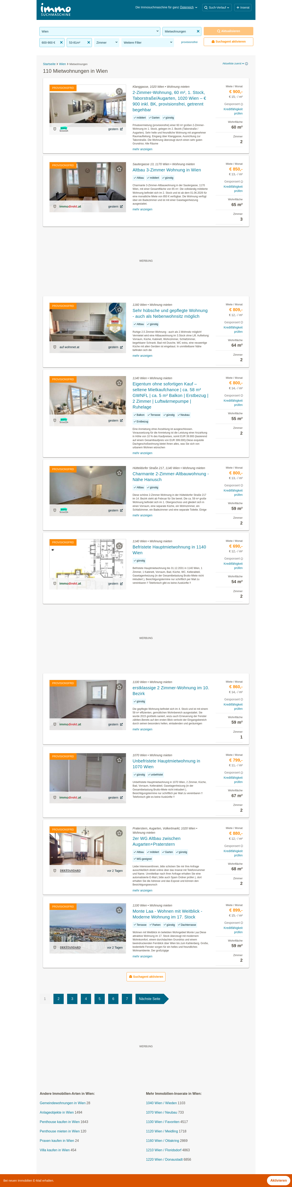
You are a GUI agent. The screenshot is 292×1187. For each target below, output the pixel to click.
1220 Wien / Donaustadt (164, 1159)
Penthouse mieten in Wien (60, 1131)
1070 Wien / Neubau (161, 1112)
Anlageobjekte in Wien (57, 1112)
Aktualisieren (228, 31)
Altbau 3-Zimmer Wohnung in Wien (167, 170)
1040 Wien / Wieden (161, 1103)
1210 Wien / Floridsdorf (163, 1150)
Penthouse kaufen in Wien (60, 1122)
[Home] (56, 10)
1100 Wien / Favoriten (163, 1122)
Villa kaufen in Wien (55, 1150)
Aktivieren (278, 1180)
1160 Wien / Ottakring (162, 1140)
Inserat (242, 7)
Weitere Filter (148, 42)
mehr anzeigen (142, 149)
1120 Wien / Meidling (162, 1131)
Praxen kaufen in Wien (57, 1140)
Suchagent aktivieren (228, 41)
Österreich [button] (189, 7)
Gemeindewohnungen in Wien (63, 1103)
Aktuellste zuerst (234, 63)
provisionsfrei (189, 42)
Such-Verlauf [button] (217, 7)
